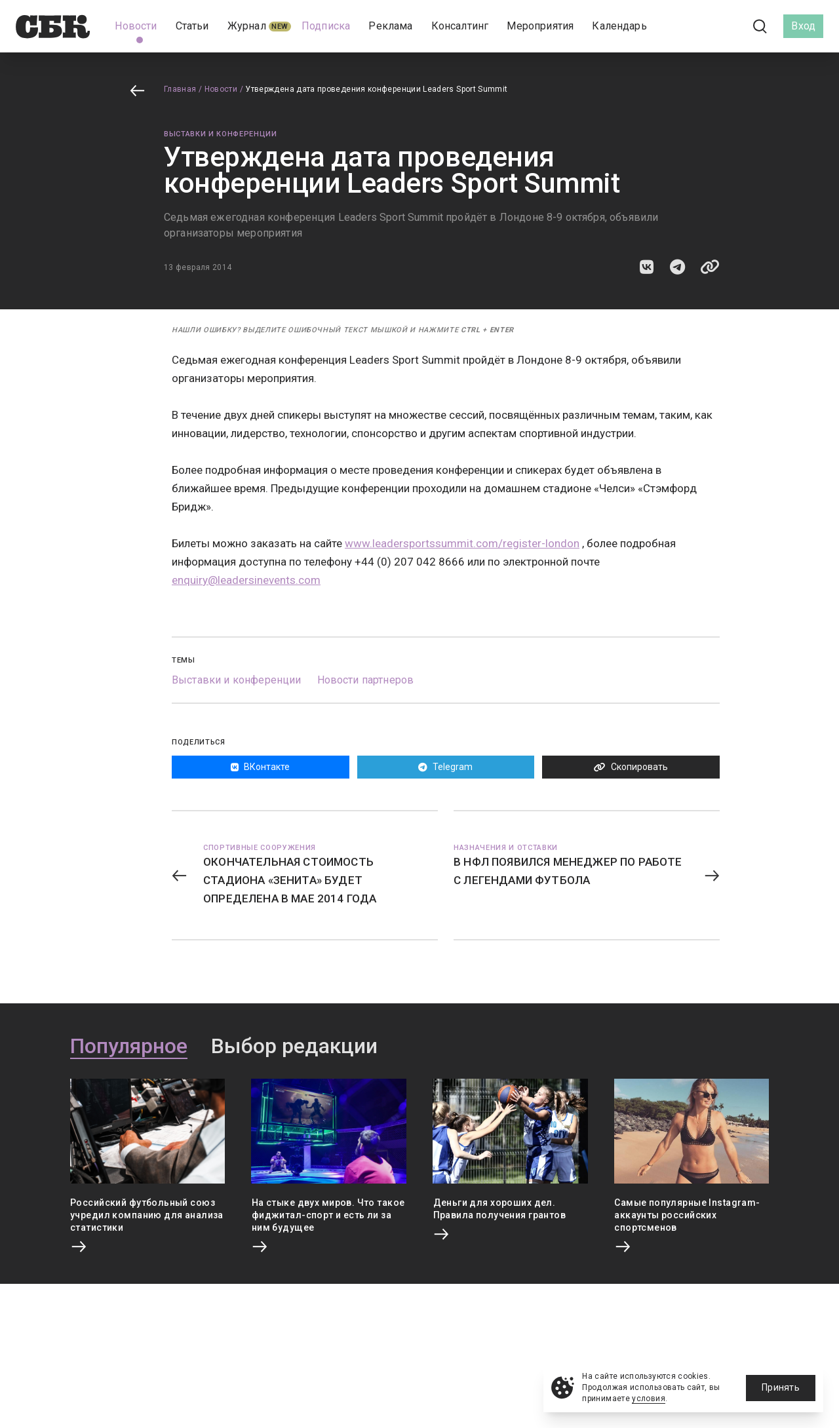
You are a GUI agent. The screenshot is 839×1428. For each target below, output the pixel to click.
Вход (803, 26)
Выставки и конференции (220, 134)
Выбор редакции (294, 1046)
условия (648, 1398)
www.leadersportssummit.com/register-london (462, 543)
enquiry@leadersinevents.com (246, 580)
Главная (180, 89)
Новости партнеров (365, 680)
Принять (781, 1387)
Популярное (128, 1046)
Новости (221, 89)
